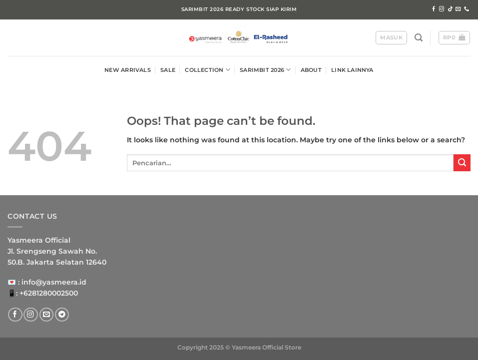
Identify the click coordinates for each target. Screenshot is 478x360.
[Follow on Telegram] (62, 315)
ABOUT (311, 69)
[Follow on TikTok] (450, 9)
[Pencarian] (419, 37)
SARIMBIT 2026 (265, 69)
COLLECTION (207, 69)
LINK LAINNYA (352, 69)
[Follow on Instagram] (441, 9)
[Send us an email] (458, 9)
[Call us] (466, 9)
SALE (167, 69)
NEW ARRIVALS (127, 69)
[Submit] (462, 162)
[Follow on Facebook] (433, 9)
